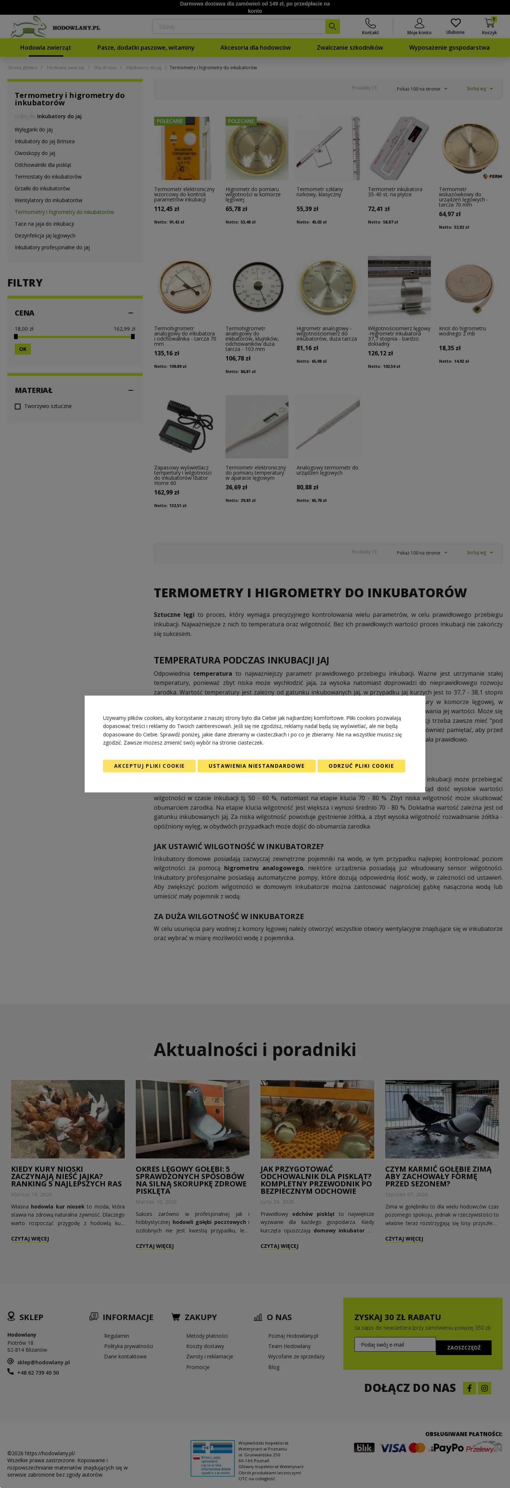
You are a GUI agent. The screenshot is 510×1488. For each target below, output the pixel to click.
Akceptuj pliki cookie (149, 765)
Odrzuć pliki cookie (361, 765)
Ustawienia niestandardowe (257, 765)
